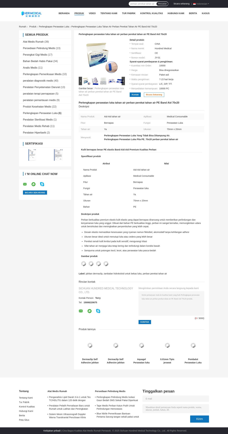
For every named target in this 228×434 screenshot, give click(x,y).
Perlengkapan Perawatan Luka (54, 26)
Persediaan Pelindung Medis (39, 48)
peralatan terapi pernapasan (39, 93)
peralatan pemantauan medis (39, 100)
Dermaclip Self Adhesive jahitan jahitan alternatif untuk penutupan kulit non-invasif (90, 361)
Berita (193, 13)
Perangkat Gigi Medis (35, 54)
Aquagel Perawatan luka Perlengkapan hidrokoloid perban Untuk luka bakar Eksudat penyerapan (141, 361)
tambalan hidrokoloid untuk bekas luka (123, 273)
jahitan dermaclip (94, 273)
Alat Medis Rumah (33, 41)
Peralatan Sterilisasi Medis (38, 119)
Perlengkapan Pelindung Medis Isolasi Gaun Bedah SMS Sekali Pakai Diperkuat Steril (117, 399)
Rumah (22, 26)
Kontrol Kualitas (151, 13)
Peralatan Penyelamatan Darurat (41, 87)
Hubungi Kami (176, 13)
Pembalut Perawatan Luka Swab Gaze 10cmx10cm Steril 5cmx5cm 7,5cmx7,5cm (193, 361)
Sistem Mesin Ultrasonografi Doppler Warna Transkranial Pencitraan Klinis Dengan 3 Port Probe (67, 416)
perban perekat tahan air (155, 273)
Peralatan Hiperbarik (34, 132)
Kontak (135, 94)
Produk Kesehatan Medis (37, 106)
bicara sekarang (182, 3)
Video (92, 13)
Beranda (64, 13)
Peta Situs (24, 420)
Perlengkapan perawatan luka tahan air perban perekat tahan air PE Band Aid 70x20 (101, 91)
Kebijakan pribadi (52, 430)
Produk (79, 13)
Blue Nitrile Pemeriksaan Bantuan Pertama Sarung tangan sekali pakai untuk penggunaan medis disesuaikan (118, 415)
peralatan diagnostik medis (38, 80)
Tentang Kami (108, 13)
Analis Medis (30, 67)
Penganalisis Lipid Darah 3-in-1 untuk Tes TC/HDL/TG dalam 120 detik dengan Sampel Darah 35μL (70, 399)
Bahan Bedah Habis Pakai (38, 61)
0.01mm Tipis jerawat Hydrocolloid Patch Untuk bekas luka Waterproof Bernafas (167, 361)
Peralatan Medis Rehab (36, 126)
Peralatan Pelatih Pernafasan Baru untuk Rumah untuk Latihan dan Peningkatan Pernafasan (69, 407)
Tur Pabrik (129, 13)
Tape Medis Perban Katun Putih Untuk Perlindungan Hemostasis (116, 407)
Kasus (206, 13)
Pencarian (162, 4)
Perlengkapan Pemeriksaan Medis (42, 74)
